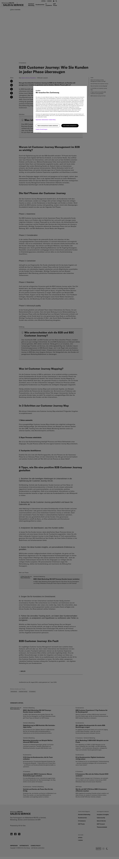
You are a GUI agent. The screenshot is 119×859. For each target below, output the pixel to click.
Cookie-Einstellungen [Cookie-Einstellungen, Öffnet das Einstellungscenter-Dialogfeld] (41, 129)
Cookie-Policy (52, 119)
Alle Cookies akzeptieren (70, 125)
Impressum (38, 119)
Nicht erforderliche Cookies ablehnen (48, 125)
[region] (60, 109)
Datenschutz (45, 119)
